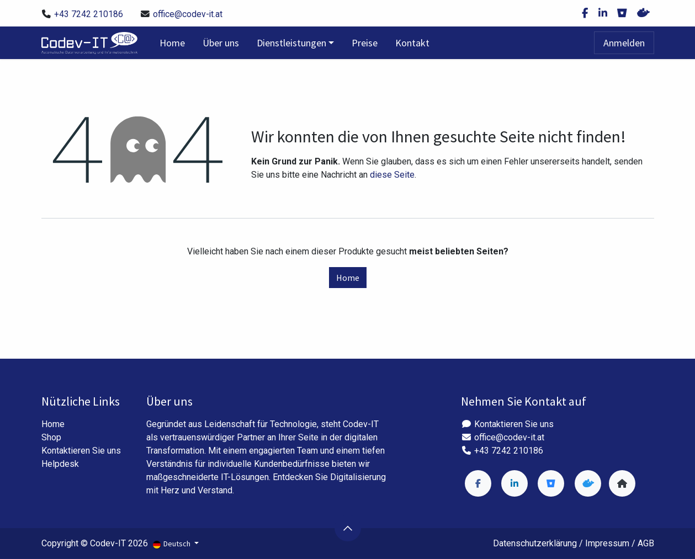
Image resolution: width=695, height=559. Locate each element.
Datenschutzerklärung (535, 543)
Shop (51, 437)
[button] (348, 528)
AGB (646, 543)
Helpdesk (60, 464)
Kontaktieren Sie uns (81, 450)
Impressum (607, 543)
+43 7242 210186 (88, 14)
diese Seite (392, 174)
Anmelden (624, 42)
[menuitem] (172, 42)
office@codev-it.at (187, 14)
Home (347, 277)
